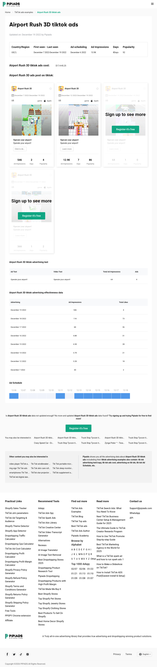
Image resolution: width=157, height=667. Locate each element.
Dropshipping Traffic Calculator (15, 537)
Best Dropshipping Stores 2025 (51, 561)
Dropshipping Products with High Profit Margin (52, 583)
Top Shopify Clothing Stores (52, 608)
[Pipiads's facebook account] (7, 654)
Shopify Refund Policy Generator (16, 580)
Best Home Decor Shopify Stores (51, 623)
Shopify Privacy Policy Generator (16, 572)
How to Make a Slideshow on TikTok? (109, 566)
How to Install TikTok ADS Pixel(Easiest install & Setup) (110, 574)
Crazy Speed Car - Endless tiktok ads (46, 443)
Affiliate (9, 620)
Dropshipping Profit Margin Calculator (18, 563)
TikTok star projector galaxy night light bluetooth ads (42, 473)
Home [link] (8, 12)
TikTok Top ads (78, 521)
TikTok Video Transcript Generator (50, 534)
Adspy (41, 508)
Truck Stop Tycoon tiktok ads (93, 438)
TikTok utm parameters (16, 513)
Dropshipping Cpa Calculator (19, 544)
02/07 (73, 569)
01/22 (89, 569)
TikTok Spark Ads (47, 518)
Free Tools (10, 611)
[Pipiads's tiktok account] (21, 654)
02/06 (81, 569)
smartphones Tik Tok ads (20, 473)
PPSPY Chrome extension (18, 615)
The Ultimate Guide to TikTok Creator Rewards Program (110, 530)
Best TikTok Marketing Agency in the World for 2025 (108, 548)
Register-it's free (125, 129)
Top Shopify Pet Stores (49, 598)
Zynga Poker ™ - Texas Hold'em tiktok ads (116, 443)
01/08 (81, 578)
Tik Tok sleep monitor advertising (63, 468)
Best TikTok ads (79, 526)
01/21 (73, 573)
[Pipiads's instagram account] (27, 654)
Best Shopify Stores (48, 594)
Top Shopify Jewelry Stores (51, 603)
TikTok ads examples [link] (24, 12)
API (131, 518)
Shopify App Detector (15, 531)
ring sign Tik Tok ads (18, 468)
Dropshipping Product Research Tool (49, 570)
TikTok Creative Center (49, 527)
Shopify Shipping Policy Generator (16, 604)
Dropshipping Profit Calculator (14, 555)
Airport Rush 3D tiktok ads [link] (49, 12)
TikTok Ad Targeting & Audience (16, 520)
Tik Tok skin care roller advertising (42, 468)
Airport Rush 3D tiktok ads (45, 438)
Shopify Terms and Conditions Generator (15, 588)
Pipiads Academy (80, 535)
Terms (128, 654)
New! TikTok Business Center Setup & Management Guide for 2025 (110, 520)
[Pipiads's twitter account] (14, 654)
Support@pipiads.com (141, 508)
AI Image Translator (48, 550)
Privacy (117, 654)
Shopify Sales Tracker (16, 508)
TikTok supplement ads (63, 473)
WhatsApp (135, 513)
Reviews (42, 545)
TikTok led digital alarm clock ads (20, 477)
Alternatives (44, 540)
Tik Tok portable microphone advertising (63, 464)
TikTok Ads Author (80, 531)
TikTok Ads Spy (46, 513)
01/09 (73, 578)
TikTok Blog (77, 516)
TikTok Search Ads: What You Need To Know (108, 510)
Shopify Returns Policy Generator (16, 596)
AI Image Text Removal (49, 555)
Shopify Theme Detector (17, 526)
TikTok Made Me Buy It (49, 589)
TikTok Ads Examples (76, 510)
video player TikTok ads (19, 464)
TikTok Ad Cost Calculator (18, 548)
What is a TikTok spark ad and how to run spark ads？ (110, 558)
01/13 (81, 573)
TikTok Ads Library (47, 522)
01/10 (89, 573)
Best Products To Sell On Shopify (50, 615)
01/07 (89, 578)
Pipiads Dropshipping (48, 576)
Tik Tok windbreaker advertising (42, 464)
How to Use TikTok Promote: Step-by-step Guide (110, 538)
